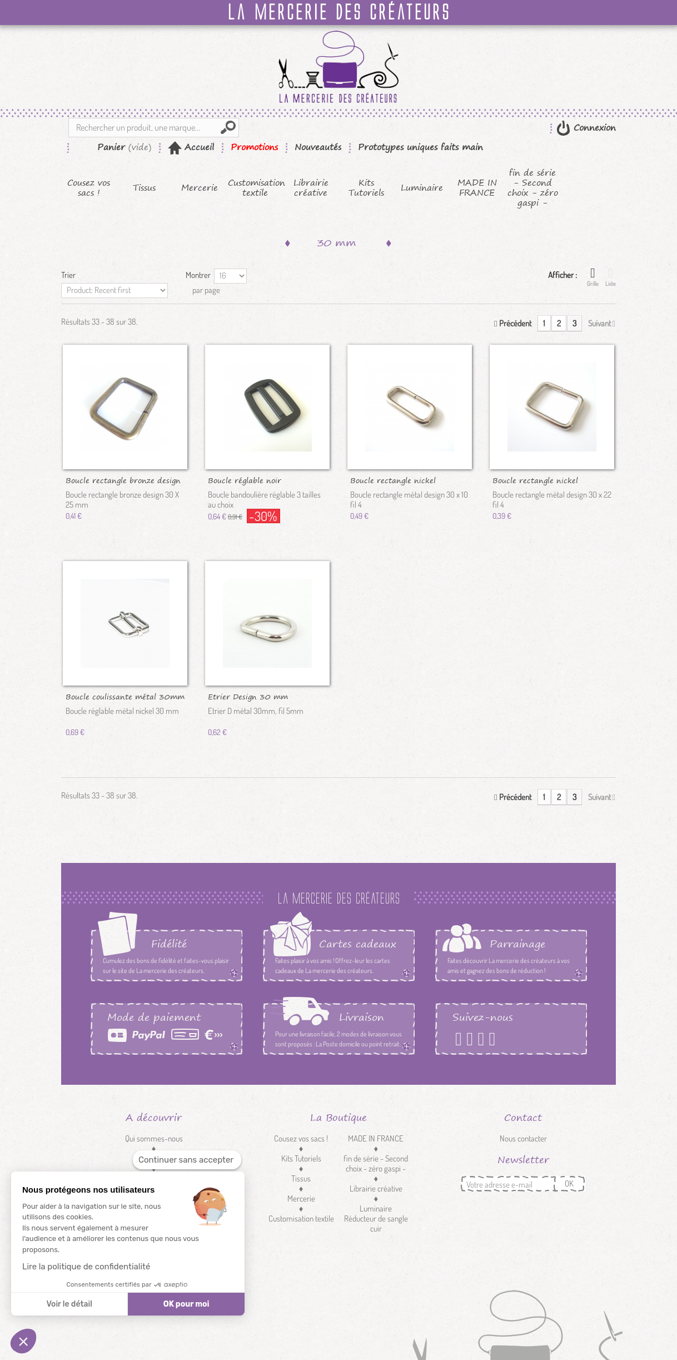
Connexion (593, 127)
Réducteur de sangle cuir (376, 1223)
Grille (593, 276)
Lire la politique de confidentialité (86, 1267)
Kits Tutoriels (366, 187)
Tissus (144, 187)
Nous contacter (523, 1138)
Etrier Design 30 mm (248, 696)
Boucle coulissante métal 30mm (125, 696)
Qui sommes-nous (154, 1138)
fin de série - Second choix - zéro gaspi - (532, 188)
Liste (610, 276)
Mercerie (199, 187)
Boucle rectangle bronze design (123, 479)
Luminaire (422, 187)
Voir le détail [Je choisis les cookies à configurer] (69, 1304)
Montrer (198, 275)
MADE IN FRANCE (477, 187)
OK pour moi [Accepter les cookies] (186, 1304)
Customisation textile (255, 187)
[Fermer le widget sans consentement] (187, 1160)
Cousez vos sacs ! (88, 187)
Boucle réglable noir (244, 479)
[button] (23, 1341)
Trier (68, 275)
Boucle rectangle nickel (393, 479)
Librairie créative (310, 187)
